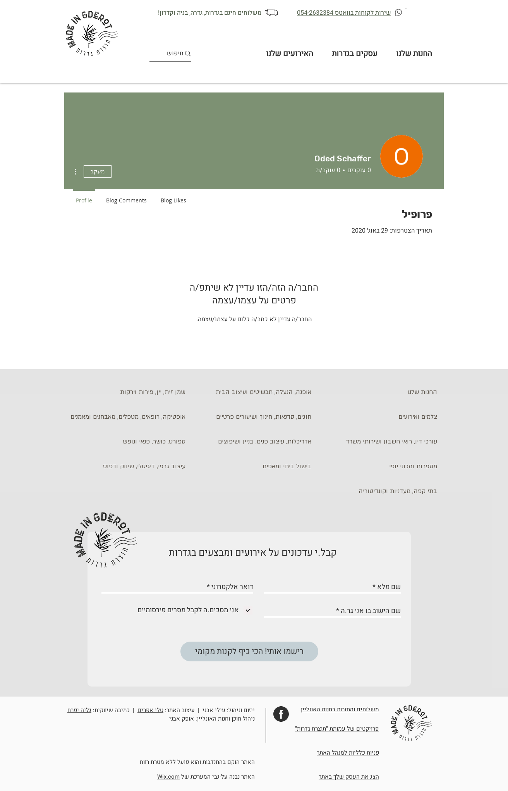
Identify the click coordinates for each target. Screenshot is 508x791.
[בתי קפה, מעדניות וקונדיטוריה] (378, 491)
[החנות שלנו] (378, 392)
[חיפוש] (175, 53)
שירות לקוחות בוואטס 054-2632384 (344, 12)
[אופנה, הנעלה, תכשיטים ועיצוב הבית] (252, 392)
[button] (406, 8)
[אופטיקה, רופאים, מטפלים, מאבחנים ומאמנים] (126, 417)
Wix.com (168, 776)
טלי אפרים (150, 710)
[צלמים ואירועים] (378, 417)
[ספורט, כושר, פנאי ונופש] (126, 441)
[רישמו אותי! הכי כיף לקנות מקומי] (249, 651)
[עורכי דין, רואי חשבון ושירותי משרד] (378, 441)
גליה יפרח (79, 710)
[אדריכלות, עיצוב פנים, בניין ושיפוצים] (252, 441)
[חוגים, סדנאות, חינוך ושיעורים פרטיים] (252, 417)
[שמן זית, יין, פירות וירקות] (126, 392)
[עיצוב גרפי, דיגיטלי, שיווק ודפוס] (126, 466)
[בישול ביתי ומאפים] (252, 466)
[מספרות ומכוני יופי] (378, 466)
